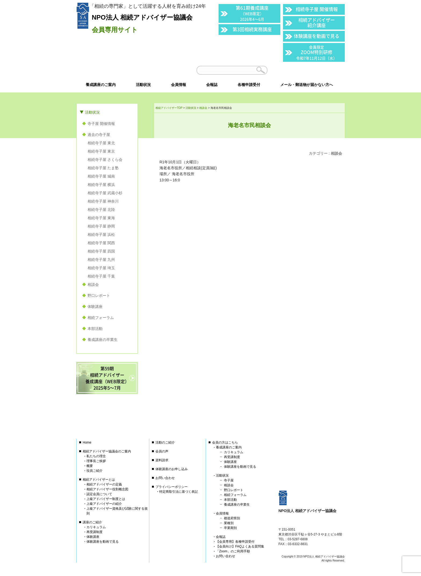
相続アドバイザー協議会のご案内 (107, 451)
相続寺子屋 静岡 (101, 226)
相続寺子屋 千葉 (101, 276)
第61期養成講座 (252, 13)
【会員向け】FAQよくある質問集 (240, 546)
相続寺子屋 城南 (101, 176)
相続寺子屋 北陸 (101, 209)
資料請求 (161, 460)
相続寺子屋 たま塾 (103, 168)
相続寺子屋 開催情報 (317, 9)
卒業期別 (230, 528)
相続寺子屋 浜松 (101, 234)
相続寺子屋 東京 (101, 151)
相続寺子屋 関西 (101, 243)
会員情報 (222, 513)
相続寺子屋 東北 (101, 143)
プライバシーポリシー (171, 487)
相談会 (336, 153)
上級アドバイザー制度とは (105, 499)
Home (87, 442)
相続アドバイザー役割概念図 (107, 489)
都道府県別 (232, 518)
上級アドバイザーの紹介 (104, 504)
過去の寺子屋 (99, 134)
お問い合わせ (165, 478)
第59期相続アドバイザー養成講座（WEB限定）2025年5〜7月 (107, 378)
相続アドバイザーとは (99, 479)
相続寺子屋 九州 (101, 259)
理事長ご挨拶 (96, 461)
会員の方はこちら (225, 442)
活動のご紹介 (165, 442)
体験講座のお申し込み (171, 469)
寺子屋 (229, 480)
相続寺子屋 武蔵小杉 (105, 193)
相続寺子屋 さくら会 (105, 159)
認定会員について (99, 494)
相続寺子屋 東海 (101, 218)
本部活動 (95, 328)
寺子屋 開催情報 (101, 123)
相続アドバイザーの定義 (104, 484)
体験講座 (95, 306)
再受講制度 (94, 532)
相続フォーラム (101, 317)
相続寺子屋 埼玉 (101, 268)
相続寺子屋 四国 (101, 251)
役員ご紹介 (94, 471)
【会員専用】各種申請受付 (235, 541)
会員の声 (161, 451)
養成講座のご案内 (229, 447)
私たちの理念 (96, 456)
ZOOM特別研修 (316, 52)
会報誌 (221, 537)
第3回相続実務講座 (252, 29)
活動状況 (92, 112)
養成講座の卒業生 (103, 339)
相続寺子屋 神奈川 (103, 201)
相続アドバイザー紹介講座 (316, 22)
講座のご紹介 (92, 522)
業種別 (229, 523)
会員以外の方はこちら (307, 70)
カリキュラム (96, 527)
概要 (89, 466)
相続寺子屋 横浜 (101, 184)
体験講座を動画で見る (316, 36)
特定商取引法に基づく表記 (178, 492)
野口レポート (99, 295)
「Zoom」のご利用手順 (233, 551)
